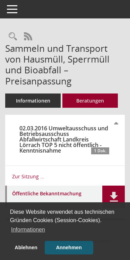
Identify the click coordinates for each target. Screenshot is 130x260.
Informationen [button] (28, 230)
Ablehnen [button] (26, 247)
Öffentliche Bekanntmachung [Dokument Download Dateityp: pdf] (46, 194)
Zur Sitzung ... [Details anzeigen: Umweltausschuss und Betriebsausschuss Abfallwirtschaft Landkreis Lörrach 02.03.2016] (28, 176)
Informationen (33, 100)
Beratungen (90, 100)
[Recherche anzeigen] (12, 36)
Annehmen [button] (68, 247)
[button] (113, 197)
